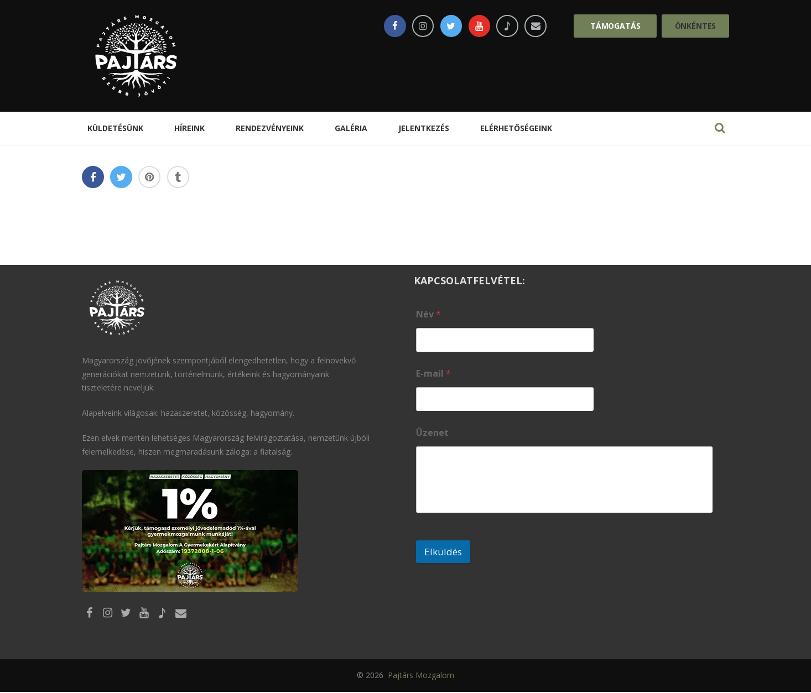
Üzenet (432, 433)
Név (428, 314)
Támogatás (615, 25)
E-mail (433, 373)
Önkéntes (695, 25)
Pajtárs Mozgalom (420, 676)
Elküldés (443, 551)
